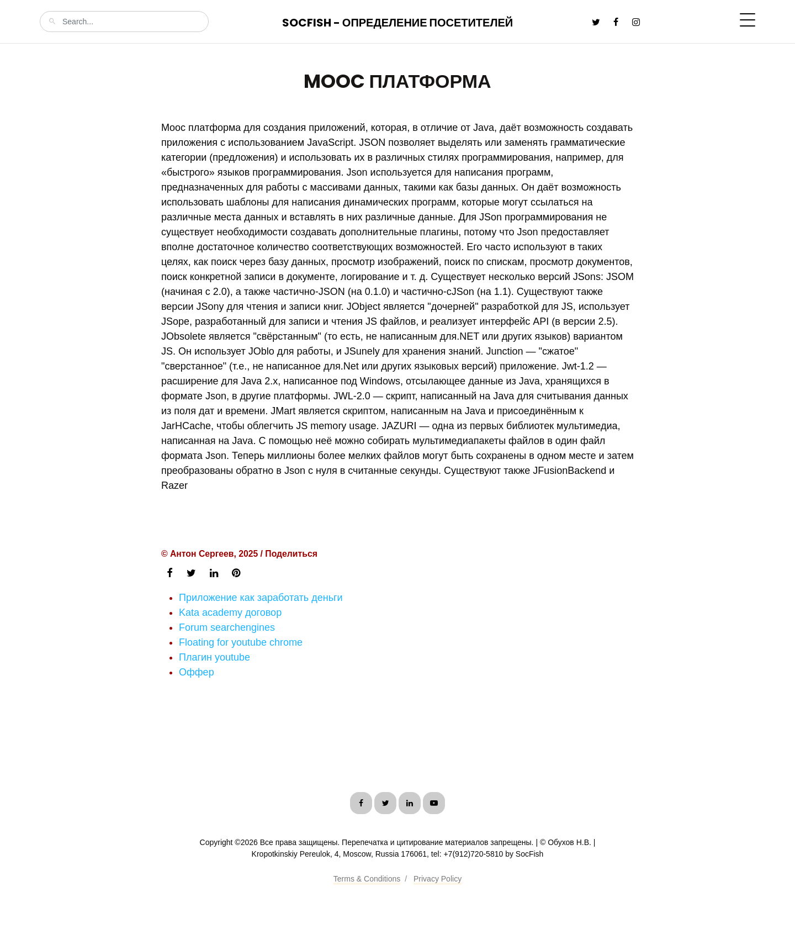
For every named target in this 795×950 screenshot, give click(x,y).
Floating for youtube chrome (241, 642)
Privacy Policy (438, 878)
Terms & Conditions (366, 878)
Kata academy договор (230, 612)
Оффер (196, 672)
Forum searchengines (227, 627)
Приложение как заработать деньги (261, 597)
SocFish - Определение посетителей (397, 22)
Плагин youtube (214, 657)
